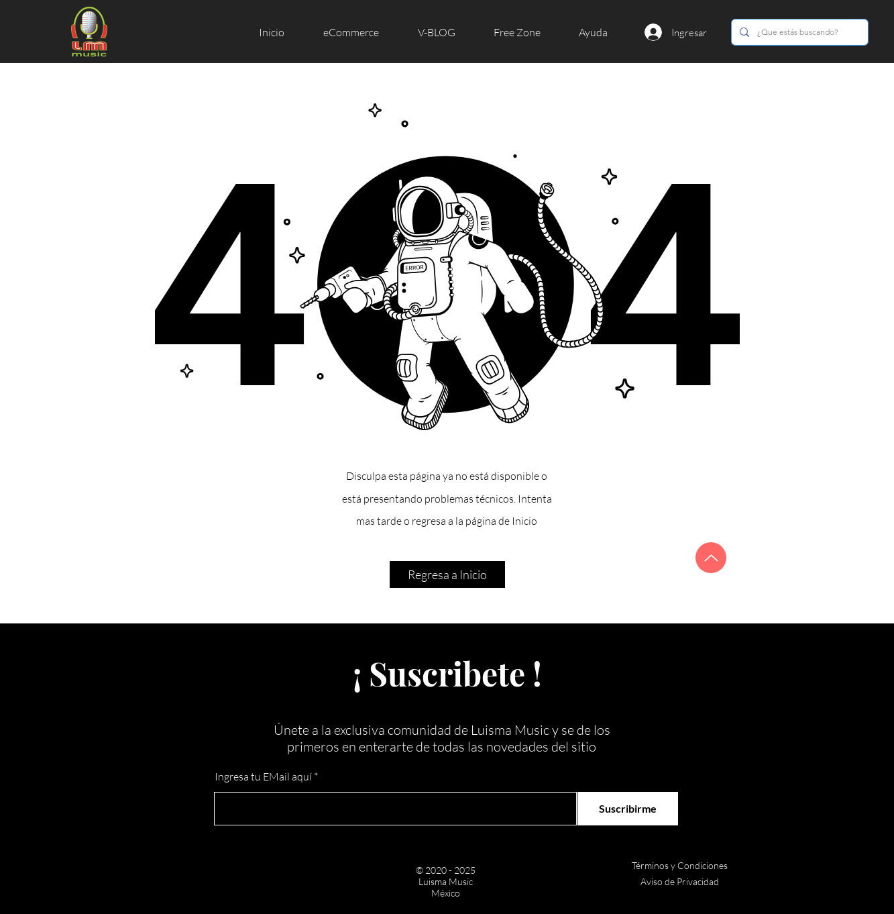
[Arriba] (710, 557)
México (445, 893)
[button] (360, 32)
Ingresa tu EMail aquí (263, 776)
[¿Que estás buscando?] (798, 32)
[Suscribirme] (627, 808)
